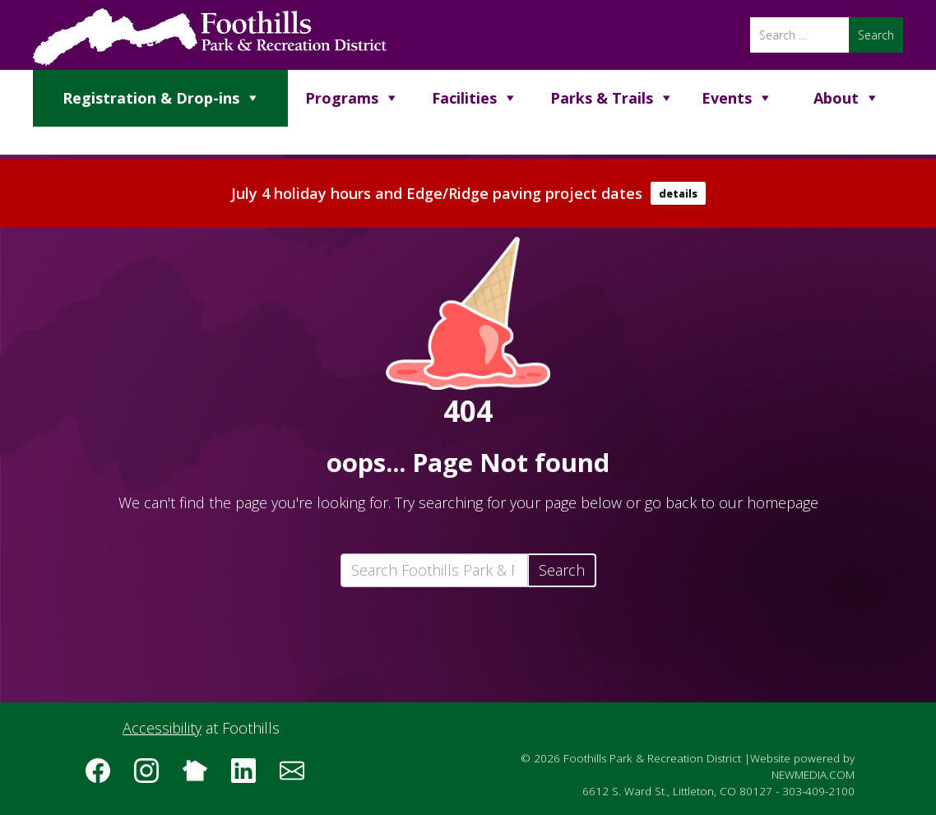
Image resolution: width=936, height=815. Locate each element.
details (678, 193)
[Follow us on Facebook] (104, 776)
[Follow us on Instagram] (152, 776)
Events (727, 98)
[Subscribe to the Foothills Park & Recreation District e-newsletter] (298, 776)
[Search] (799, 35)
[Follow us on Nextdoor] (201, 776)
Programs (341, 98)
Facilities (464, 98)
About (836, 98)
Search (562, 570)
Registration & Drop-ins (151, 98)
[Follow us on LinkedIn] (249, 776)
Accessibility (162, 728)
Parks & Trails (601, 98)
